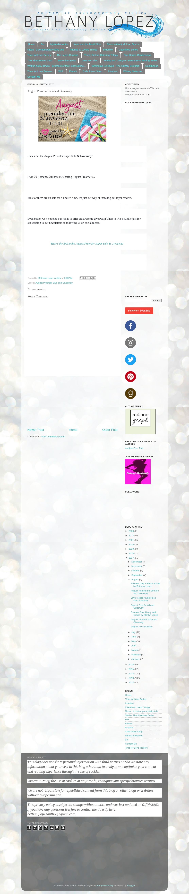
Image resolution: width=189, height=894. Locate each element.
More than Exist (67, 60)
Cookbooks (151, 65)
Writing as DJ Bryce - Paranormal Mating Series (131, 60)
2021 (131, 540)
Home (31, 44)
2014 (131, 673)
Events (73, 71)
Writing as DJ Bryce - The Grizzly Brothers (115, 65)
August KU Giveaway (142, 626)
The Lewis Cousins (67, 55)
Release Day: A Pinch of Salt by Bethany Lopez (145, 584)
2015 (131, 669)
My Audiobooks (59, 44)
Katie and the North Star (87, 44)
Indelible (108, 49)
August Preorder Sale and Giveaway (54, 283)
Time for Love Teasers (40, 71)
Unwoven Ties (90, 60)
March (134, 650)
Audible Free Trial (134, 448)
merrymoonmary (105, 885)
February (136, 654)
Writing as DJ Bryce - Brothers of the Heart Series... (56, 65)
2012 (131, 682)
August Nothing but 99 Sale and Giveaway (145, 592)
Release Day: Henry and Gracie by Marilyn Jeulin (144, 613)
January (135, 659)
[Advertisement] (72, 402)
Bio (43, 44)
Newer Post (35, 429)
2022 (131, 535)
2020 (131, 544)
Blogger (131, 885)
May (133, 641)
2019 (131, 549)
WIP (60, 71)
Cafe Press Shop (92, 71)
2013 (131, 678)
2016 (131, 664)
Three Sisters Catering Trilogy (101, 55)
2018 (131, 553)
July (133, 632)
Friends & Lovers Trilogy (83, 49)
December (137, 561)
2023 (131, 531)
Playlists (112, 71)
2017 (131, 558)
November (137, 566)
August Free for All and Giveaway (142, 606)
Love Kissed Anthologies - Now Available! (144, 599)
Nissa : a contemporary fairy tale (45, 49)
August (135, 579)
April (134, 645)
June (134, 636)
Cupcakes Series (128, 49)
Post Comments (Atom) (53, 436)
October (135, 570)
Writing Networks (132, 71)
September (137, 575)
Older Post (109, 429)
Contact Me (33, 76)
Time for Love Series (39, 55)
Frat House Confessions (137, 55)
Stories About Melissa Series (123, 44)
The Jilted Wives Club (39, 60)
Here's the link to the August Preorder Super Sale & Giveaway (87, 243)
